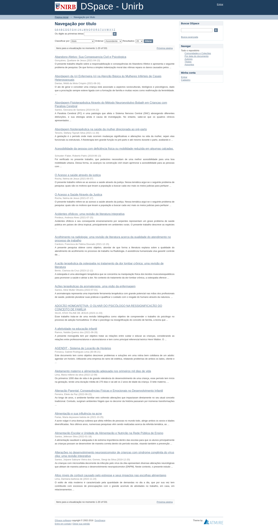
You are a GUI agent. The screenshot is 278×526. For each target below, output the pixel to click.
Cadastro (185, 80)
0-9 (56, 29)
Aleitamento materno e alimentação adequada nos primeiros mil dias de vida (103, 371)
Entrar (220, 4)
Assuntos (189, 64)
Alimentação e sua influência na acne (78, 413)
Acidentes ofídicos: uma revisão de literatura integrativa (89, 213)
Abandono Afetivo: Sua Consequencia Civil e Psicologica (90, 56)
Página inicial (61, 17)
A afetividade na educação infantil (76, 328)
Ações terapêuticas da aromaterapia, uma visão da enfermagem (95, 286)
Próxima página (165, 48)
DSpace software (63, 520)
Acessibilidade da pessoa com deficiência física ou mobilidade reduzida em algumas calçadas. (114, 148)
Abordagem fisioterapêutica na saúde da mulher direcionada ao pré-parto (101, 129)
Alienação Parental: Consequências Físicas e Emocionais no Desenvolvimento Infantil (109, 390)
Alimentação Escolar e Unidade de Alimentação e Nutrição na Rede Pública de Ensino (109, 433)
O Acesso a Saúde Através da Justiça (78, 194)
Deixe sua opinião (81, 524)
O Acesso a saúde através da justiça (78, 175)
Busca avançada (189, 37)
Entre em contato (63, 524)
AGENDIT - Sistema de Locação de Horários (83, 348)
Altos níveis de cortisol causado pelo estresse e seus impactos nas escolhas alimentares (110, 475)
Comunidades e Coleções (198, 53)
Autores (189, 59)
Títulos (188, 61)
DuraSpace (99, 520)
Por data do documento (196, 56)
